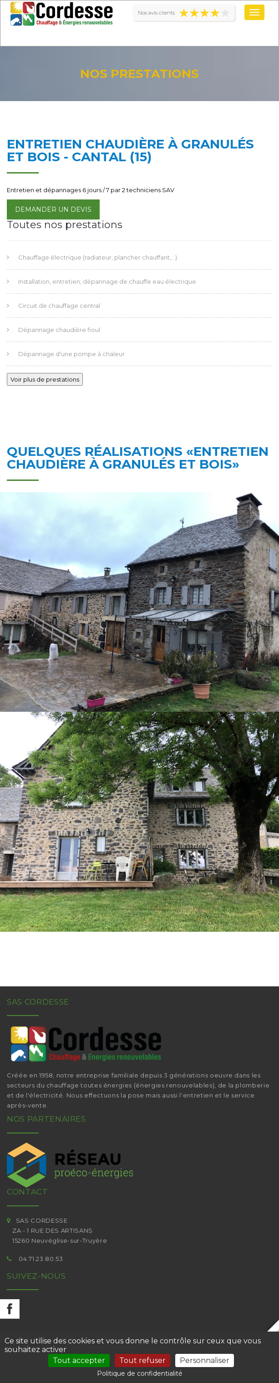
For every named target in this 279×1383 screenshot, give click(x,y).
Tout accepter (79, 1360)
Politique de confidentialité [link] (140, 1373)
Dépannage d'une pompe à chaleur (71, 353)
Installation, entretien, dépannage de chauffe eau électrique (107, 281)
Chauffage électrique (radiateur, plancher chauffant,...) (97, 257)
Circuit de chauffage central (59, 305)
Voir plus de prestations (44, 379)
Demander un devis (53, 209)
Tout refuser (142, 1360)
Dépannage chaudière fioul (59, 329)
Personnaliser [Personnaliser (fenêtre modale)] (204, 1360)
